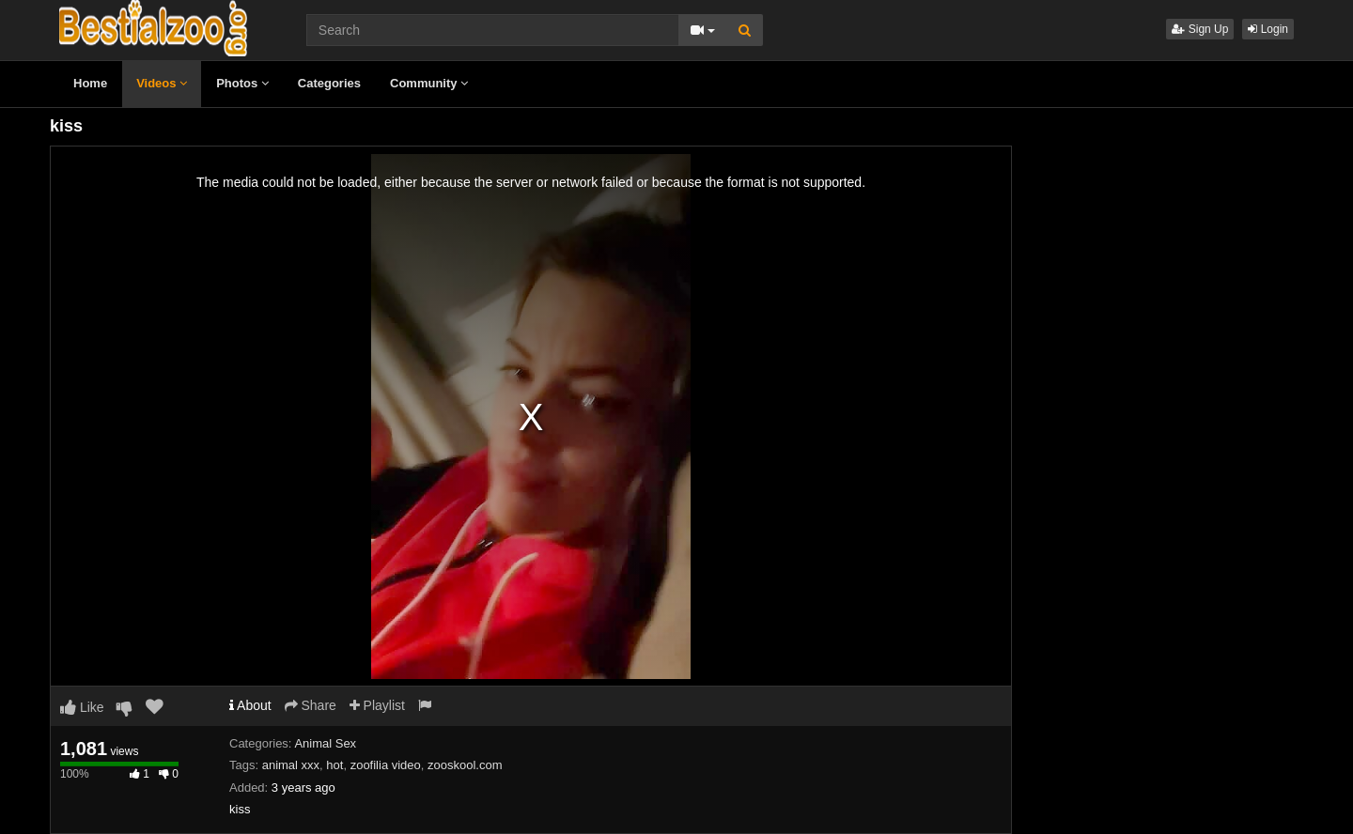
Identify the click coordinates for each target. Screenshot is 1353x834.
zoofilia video (385, 765)
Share (310, 705)
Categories (329, 83)
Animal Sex (325, 743)
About (250, 705)
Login (1268, 29)
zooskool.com (465, 765)
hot (334, 765)
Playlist (377, 705)
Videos (161, 83)
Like (82, 707)
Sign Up (1200, 29)
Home (90, 83)
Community (429, 83)
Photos (242, 83)
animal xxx (290, 765)
